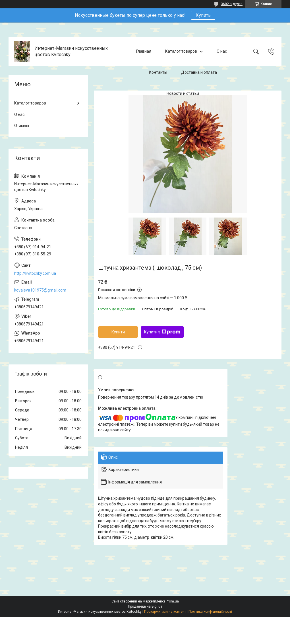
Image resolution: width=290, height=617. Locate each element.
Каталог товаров (181, 51)
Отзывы (21, 125)
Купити (118, 332)
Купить (203, 15)
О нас (222, 51)
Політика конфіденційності (210, 612)
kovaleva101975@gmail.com (40, 290)
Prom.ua (172, 601)
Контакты (158, 72)
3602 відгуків (232, 4)
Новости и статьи (183, 93)
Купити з (162, 332)
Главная (143, 51)
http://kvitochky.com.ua (35, 273)
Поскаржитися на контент (165, 612)
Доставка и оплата (199, 72)
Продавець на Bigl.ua (145, 606)
